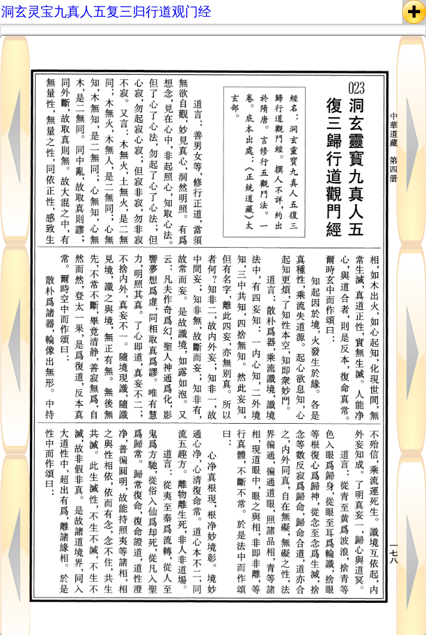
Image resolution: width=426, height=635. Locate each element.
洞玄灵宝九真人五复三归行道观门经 (106, 11)
